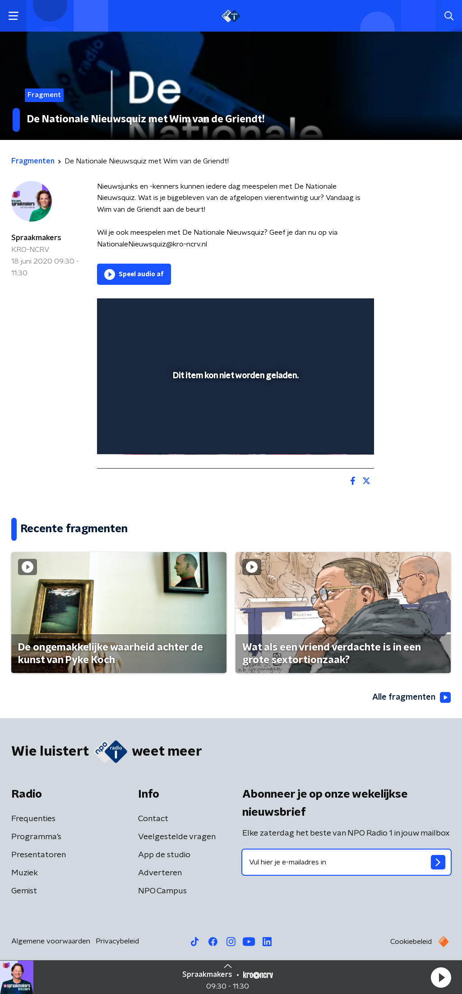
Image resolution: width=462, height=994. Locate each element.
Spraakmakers (36, 238)
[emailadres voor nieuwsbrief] (346, 862)
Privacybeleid (117, 941)
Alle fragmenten (411, 697)
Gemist (24, 891)
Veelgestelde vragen (177, 837)
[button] (440, 977)
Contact (153, 819)
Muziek (24, 873)
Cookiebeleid (411, 941)
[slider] (234, 411)
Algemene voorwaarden (50, 941)
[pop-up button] (335, 435)
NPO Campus (162, 891)
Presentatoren (38, 855)
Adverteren (160, 873)
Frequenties (33, 819)
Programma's (36, 837)
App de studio (164, 855)
